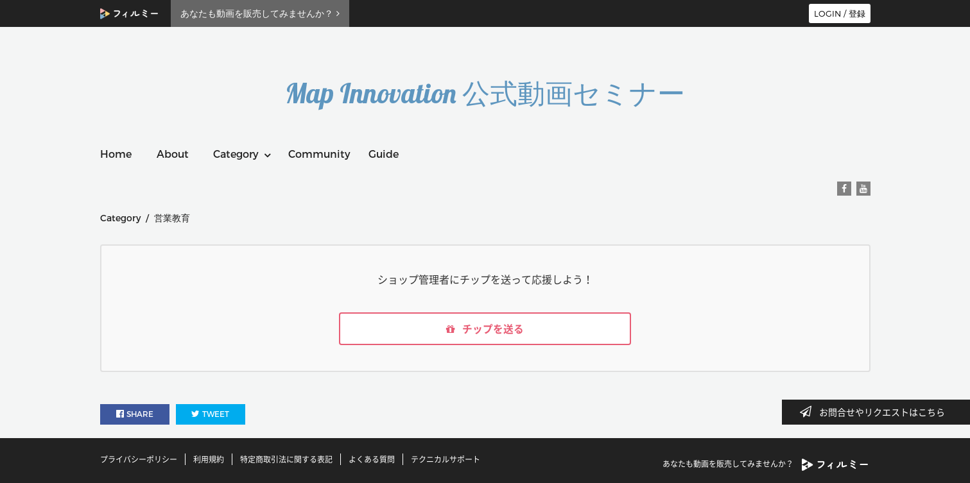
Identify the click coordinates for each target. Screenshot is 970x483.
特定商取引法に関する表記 (286, 459)
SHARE (134, 414)
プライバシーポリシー (138, 459)
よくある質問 (372, 459)
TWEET (210, 414)
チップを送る (485, 329)
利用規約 (208, 459)
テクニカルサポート (445, 459)
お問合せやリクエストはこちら (876, 411)
